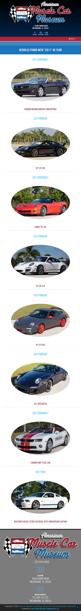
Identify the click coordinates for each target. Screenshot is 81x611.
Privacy (53, 606)
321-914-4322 (42, 561)
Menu (72, 39)
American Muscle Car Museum (31, 606)
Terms (46, 606)
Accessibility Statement (66, 606)
